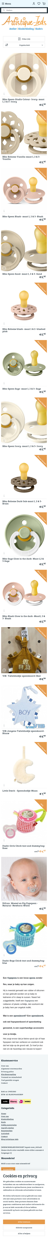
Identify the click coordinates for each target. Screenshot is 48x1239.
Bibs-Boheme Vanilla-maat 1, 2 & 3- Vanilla (21, 158)
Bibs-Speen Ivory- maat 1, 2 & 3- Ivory (22, 446)
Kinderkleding (7, 1119)
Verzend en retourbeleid (11, 1077)
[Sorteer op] (24, 45)
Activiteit (5, 1133)
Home (3, 1113)
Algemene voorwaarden (11, 1068)
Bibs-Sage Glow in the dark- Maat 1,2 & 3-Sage (23, 559)
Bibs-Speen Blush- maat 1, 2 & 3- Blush (22, 216)
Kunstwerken (6, 1130)
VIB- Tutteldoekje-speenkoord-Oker (21, 676)
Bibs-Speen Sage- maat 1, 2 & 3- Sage (21, 389)
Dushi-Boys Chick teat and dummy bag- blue (23, 961)
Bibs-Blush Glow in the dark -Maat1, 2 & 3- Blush (23, 617)
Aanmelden (8, 1169)
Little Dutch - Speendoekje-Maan (20, 790)
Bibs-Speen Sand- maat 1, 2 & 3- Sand (22, 274)
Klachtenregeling (8, 1074)
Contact (4, 1083)
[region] (24, 1198)
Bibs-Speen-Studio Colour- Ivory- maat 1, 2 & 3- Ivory (23, 100)
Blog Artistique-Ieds (9, 1139)
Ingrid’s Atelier (7, 1128)
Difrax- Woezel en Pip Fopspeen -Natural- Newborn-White (20, 904)
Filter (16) (24, 38)
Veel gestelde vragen (10, 1080)
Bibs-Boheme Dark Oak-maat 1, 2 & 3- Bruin (22, 502)
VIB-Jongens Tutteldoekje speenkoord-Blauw (23, 732)
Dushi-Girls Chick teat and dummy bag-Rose (23, 847)
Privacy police (7, 1071)
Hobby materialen (9, 1125)
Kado (3, 1122)
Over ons (5, 1066)
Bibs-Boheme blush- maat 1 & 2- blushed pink (23, 330)
